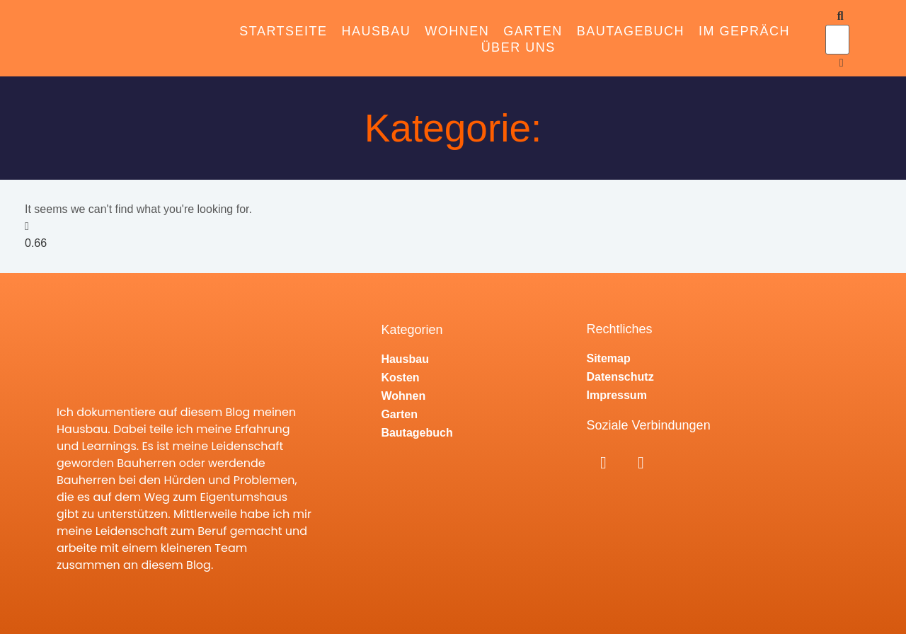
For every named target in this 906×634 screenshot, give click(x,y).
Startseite (283, 31)
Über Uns (518, 47)
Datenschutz (620, 377)
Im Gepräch (744, 31)
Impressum (617, 395)
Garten (533, 31)
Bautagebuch (630, 31)
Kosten (400, 377)
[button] (834, 16)
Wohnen (457, 31)
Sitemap (609, 358)
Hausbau (376, 31)
